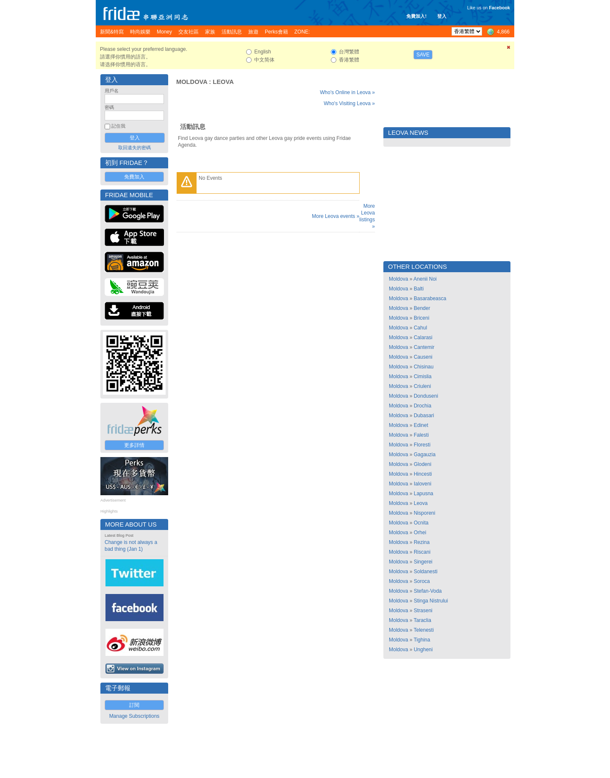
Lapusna (423, 493)
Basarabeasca (430, 298)
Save (423, 55)
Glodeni (422, 464)
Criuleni (422, 386)
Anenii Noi (425, 279)
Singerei (423, 562)
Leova (223, 81)
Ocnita (421, 523)
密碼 (109, 107)
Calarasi (423, 337)
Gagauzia (424, 454)
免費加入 (134, 177)
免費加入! (416, 16)
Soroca (422, 581)
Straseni (423, 610)
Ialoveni (422, 484)
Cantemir (424, 347)
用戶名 (112, 90)
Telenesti (423, 630)
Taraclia (422, 620)
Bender (422, 308)
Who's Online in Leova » (347, 92)
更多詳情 (134, 445)
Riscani (422, 552)
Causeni (423, 357)
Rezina (422, 542)
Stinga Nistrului (431, 601)
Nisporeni (424, 513)
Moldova (191, 81)
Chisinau (424, 367)
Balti (419, 289)
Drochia (422, 406)
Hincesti (423, 474)
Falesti (421, 435)
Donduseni (426, 396)
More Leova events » (335, 216)
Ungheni (423, 650)
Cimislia (423, 376)
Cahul (420, 328)
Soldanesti (426, 571)
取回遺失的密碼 (134, 147)
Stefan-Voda (428, 591)
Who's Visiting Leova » (349, 103)
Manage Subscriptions (134, 716)
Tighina (421, 640)
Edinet (421, 425)
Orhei (420, 532)
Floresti (422, 445)
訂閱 (134, 705)
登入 (441, 16)
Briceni (422, 318)
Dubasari (424, 415)
